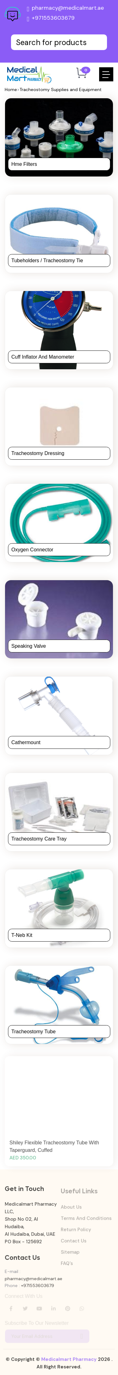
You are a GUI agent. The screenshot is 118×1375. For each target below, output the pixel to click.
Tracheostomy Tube (33, 1031)
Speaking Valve (28, 646)
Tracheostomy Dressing (37, 453)
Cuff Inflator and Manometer (42, 357)
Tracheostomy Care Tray (38, 838)
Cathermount (26, 742)
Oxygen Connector (32, 549)
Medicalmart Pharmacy (69, 1362)
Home (11, 89)
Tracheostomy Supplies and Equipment (61, 89)
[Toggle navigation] (106, 74)
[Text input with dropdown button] (59, 42)
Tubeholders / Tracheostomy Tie (47, 260)
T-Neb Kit (21, 935)
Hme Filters (24, 164)
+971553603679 (51, 19)
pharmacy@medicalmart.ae (65, 9)
